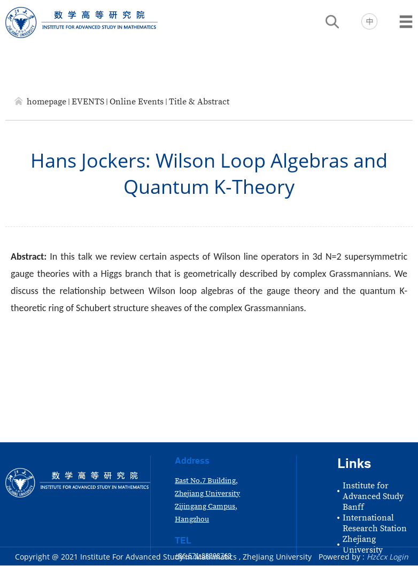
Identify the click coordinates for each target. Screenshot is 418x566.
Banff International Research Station (375, 518)
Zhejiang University (363, 544)
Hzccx (377, 557)
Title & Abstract (199, 101)
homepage (46, 101)
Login (398, 557)
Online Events (137, 101)
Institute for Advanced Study (373, 491)
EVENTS (88, 101)
